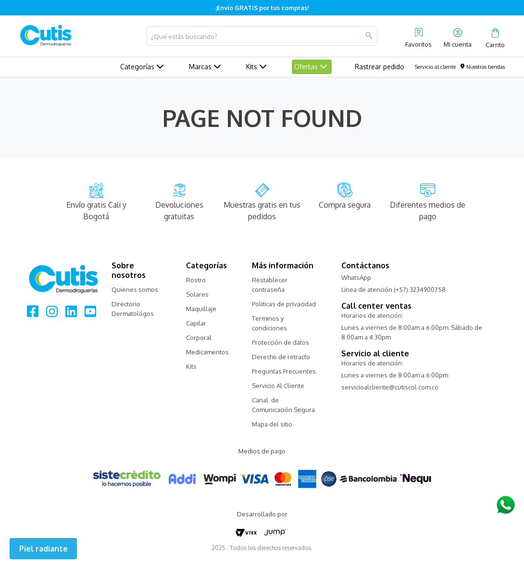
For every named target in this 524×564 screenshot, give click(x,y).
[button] (43, 548)
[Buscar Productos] (369, 36)
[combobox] (262, 36)
